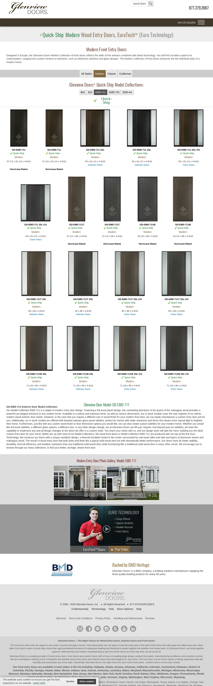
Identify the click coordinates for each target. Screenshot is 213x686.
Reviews (150, 618)
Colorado (154, 667)
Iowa (83, 670)
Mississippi (192, 670)
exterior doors (99, 659)
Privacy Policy (102, 618)
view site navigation (187, 22)
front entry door (23, 645)
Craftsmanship (79, 609)
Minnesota (179, 670)
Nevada (48, 673)
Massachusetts (151, 670)
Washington (135, 677)
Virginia (122, 677)
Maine (125, 670)
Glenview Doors (66, 640)
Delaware (182, 667)
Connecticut (168, 667)
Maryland (136, 670)
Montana (25, 673)
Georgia (39, 670)
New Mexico (95, 673)
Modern (99, 73)
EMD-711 (100, 92)
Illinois (65, 670)
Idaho (57, 670)
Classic (111, 73)
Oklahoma (163, 673)
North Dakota (141, 673)
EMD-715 (114, 92)
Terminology (99, 609)
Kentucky (103, 670)
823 (90, 92)
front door (148, 659)
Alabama (99, 667)
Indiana (75, 670)
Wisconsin (166, 677)
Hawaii (49, 670)
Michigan (166, 670)
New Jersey (79, 673)
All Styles (86, 73)
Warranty (61, 618)
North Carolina (123, 673)
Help (138, 609)
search (142, 4)
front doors (20, 648)
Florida (29, 670)
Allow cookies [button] (86, 681)
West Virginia (151, 677)
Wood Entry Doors (110, 640)
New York (108, 673)
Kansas (92, 670)
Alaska (109, 667)
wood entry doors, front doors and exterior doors (74, 656)
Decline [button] (70, 681)
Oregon (174, 673)
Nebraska (36, 673)
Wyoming (179, 677)
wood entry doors (79, 659)
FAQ (111, 609)
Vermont (112, 677)
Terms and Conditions (80, 618)
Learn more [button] (39, 682)
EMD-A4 (127, 92)
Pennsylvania (187, 673)
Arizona (118, 667)
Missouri (14, 673)
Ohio (152, 673)
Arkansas (129, 667)
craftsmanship (67, 651)
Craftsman (125, 73)
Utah (103, 677)
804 (83, 92)
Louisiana (115, 670)
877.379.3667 (199, 8)
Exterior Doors (129, 640)
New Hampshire (63, 673)
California (142, 667)
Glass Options (125, 609)
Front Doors (148, 640)
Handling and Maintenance (128, 618)
